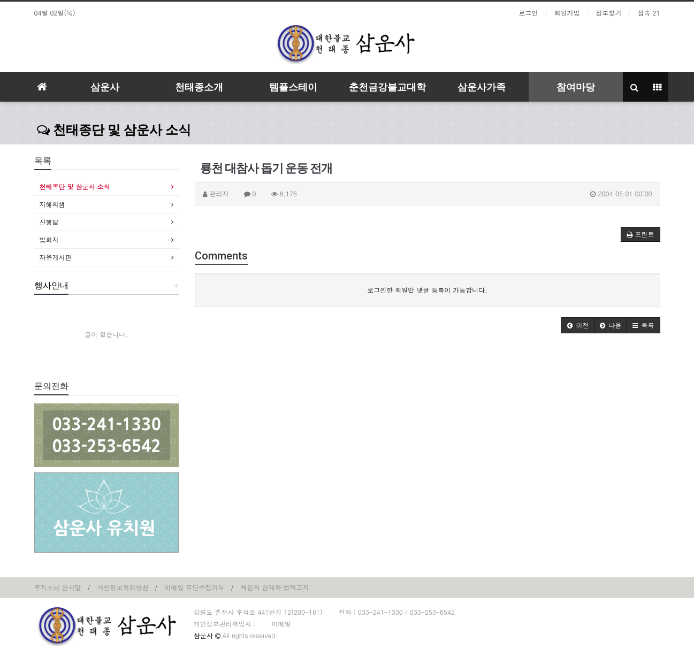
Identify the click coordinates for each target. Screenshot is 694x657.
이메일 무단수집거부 (195, 587)
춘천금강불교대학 (387, 87)
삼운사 (104, 87)
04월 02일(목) (54, 12)
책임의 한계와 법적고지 (275, 587)
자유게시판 (56, 257)
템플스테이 (293, 87)
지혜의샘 (52, 204)
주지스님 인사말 (57, 587)
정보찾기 (609, 12)
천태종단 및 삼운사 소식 (114, 130)
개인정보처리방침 (123, 587)
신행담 (49, 221)
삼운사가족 (481, 87)
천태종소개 (199, 87)
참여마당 (575, 87)
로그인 (528, 12)
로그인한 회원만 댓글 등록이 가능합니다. (427, 289)
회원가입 (567, 12)
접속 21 (649, 12)
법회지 (49, 239)
